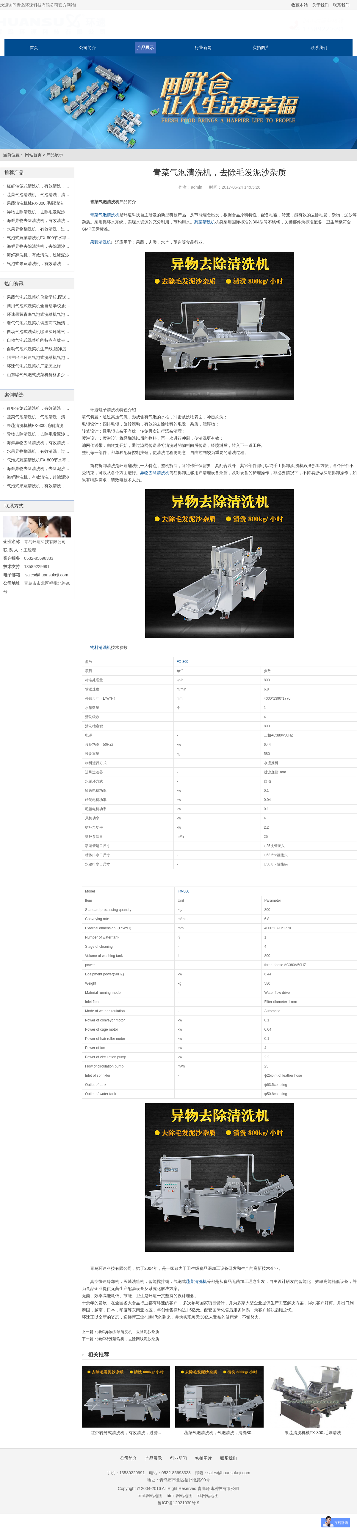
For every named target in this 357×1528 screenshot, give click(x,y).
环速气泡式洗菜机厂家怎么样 (34, 366)
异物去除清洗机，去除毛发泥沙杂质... (42, 211)
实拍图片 (261, 47)
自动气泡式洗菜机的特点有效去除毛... (42, 340)
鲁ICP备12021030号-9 (178, 1502)
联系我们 (341, 5)
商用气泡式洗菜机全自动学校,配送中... (42, 305)
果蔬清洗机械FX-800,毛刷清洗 (313, 1432)
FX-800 (182, 662)
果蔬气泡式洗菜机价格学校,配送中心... (42, 297)
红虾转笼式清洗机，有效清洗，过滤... (126, 1432)
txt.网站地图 (208, 1495)
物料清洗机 (100, 647)
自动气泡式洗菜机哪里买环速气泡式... (42, 331)
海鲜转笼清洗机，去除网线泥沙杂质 (128, 1339)
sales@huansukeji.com (46, 575)
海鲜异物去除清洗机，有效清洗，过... (42, 220)
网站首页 (33, 154)
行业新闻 (203, 47)
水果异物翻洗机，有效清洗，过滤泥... (42, 229)
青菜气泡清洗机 (104, 214)
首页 (34, 47)
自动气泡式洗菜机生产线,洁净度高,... (41, 348)
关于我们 (320, 5)
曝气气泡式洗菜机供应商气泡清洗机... (42, 323)
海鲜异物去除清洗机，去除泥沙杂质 (128, 1332)
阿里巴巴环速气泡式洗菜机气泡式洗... (42, 357)
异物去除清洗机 (154, 472)
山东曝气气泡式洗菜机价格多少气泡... (42, 374)
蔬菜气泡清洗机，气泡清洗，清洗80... (219, 1432)
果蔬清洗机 (100, 242)
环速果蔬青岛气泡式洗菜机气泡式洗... (42, 314)
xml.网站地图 (150, 1495)
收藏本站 (299, 5)
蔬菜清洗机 (204, 222)
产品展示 (145, 47)
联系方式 (14, 505)
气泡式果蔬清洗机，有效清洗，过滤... (42, 263)
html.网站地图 (179, 1495)
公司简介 (87, 47)
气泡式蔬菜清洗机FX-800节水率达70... (43, 237)
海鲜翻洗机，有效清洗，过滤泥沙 (38, 255)
